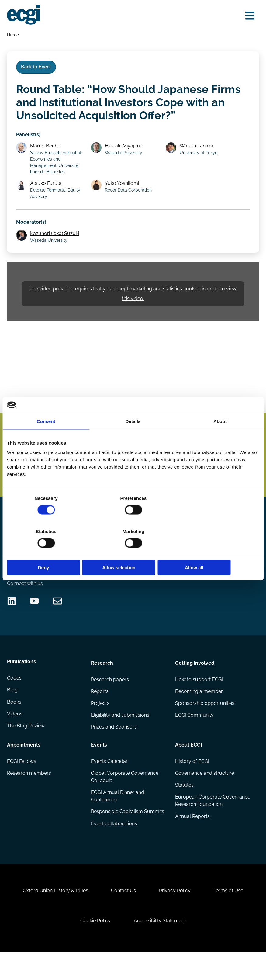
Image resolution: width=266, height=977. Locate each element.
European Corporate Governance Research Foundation (199, 822)
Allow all (218, 550)
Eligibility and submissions (120, 732)
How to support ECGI (199, 696)
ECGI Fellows (21, 778)
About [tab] (220, 437)
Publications (21, 679)
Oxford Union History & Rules (53, 912)
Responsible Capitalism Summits (127, 830)
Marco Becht (45, 149)
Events (99, 761)
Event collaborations (114, 842)
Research (102, 679)
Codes (14, 696)
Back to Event (37, 68)
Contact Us (122, 912)
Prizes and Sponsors (114, 744)
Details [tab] (133, 437)
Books (14, 720)
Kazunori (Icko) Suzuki (55, 238)
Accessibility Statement (160, 944)
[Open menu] (249, 16)
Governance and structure (204, 791)
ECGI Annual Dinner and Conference (117, 813)
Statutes (184, 803)
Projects (100, 720)
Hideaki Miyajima (124, 149)
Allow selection (133, 550)
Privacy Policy (175, 912)
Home (13, 35)
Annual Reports (192, 842)
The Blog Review (26, 744)
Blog (12, 708)
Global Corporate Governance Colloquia (125, 794)
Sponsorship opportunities (204, 720)
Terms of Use (230, 912)
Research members (29, 791)
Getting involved (194, 679)
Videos (15, 732)
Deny (48, 550)
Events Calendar (109, 778)
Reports (100, 708)
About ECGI (188, 761)
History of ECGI (192, 778)
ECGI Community (194, 732)
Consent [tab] (46, 437)
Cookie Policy (95, 944)
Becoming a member (199, 708)
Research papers (110, 696)
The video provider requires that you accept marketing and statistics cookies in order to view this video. (133, 299)
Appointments (24, 761)
